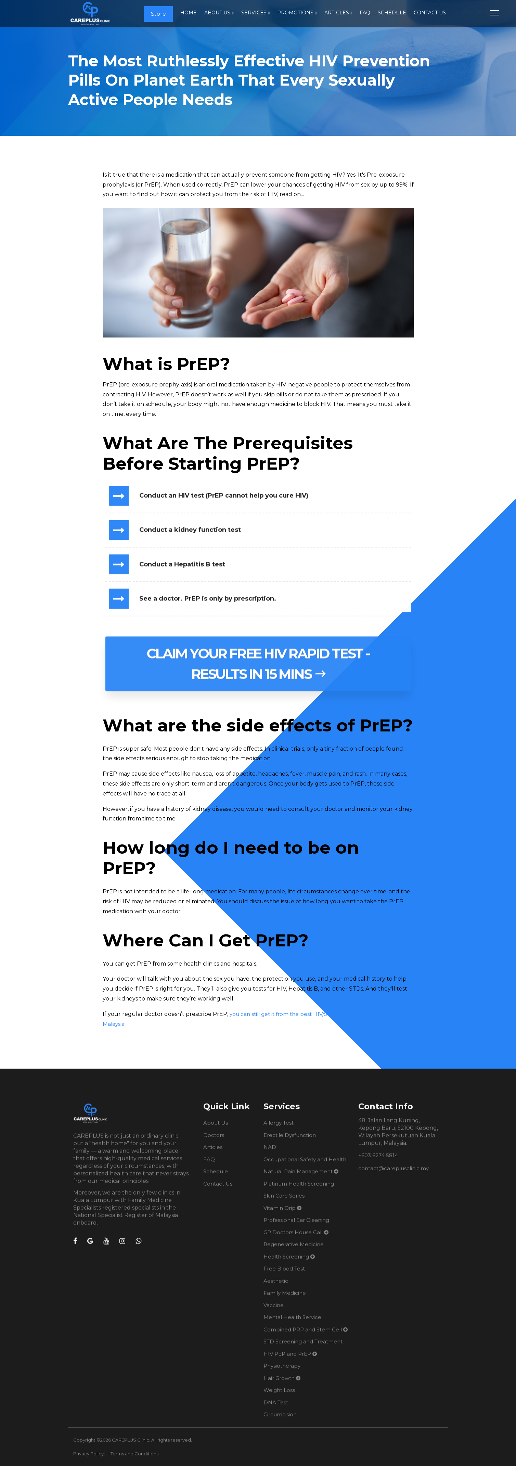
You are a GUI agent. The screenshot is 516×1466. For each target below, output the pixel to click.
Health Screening (286, 1262)
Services (254, 13)
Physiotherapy (281, 1371)
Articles (336, 13)
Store (158, 14)
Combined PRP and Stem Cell (302, 1335)
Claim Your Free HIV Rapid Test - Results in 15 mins (258, 675)
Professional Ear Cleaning (296, 1226)
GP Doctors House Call (293, 1238)
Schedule (392, 13)
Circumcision (280, 1420)
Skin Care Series (284, 1201)
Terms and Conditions (134, 1459)
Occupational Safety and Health (304, 1165)
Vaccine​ (273, 1311)
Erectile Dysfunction (289, 1140)
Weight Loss (279, 1396)
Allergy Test (278, 1128)
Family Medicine (284, 1299)
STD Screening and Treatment (303, 1347)
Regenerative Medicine (293, 1250)
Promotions (295, 13)
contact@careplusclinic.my (393, 1174)
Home (188, 13)
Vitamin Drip (279, 1213)
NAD (269, 1153)
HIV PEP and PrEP (287, 1359)
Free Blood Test (284, 1274)
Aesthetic (275, 1286)
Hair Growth (279, 1383)
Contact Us (430, 13)
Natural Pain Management (298, 1177)
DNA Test (275, 1408)
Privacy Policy (88, 1459)
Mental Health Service (292, 1323)
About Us (217, 13)
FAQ (365, 13)
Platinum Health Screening (298, 1189)
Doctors (213, 1140)
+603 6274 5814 (378, 1161)
